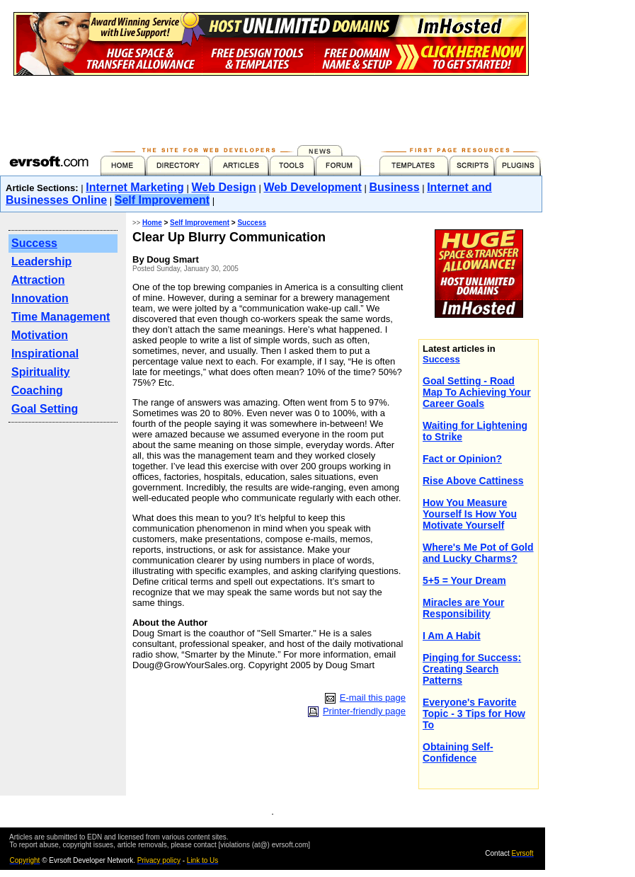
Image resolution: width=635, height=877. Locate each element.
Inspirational (45, 354)
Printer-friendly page (364, 711)
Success (34, 243)
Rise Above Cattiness (473, 480)
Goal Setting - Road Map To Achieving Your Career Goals (477, 392)
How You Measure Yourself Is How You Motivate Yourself (470, 514)
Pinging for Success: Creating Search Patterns (472, 669)
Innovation (40, 298)
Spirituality (40, 372)
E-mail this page (373, 697)
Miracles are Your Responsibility (463, 608)
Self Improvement (162, 200)
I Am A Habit (452, 635)
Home (152, 223)
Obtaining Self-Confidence (458, 752)
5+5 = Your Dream (464, 580)
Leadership (41, 262)
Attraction (38, 280)
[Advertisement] (271, 107)
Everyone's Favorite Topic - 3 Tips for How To (474, 713)
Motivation (39, 335)
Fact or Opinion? (462, 458)
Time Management (60, 317)
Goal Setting (44, 409)
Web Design (224, 187)
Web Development (312, 187)
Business (394, 187)
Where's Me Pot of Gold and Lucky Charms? (478, 552)
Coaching (37, 390)
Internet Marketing (135, 187)
